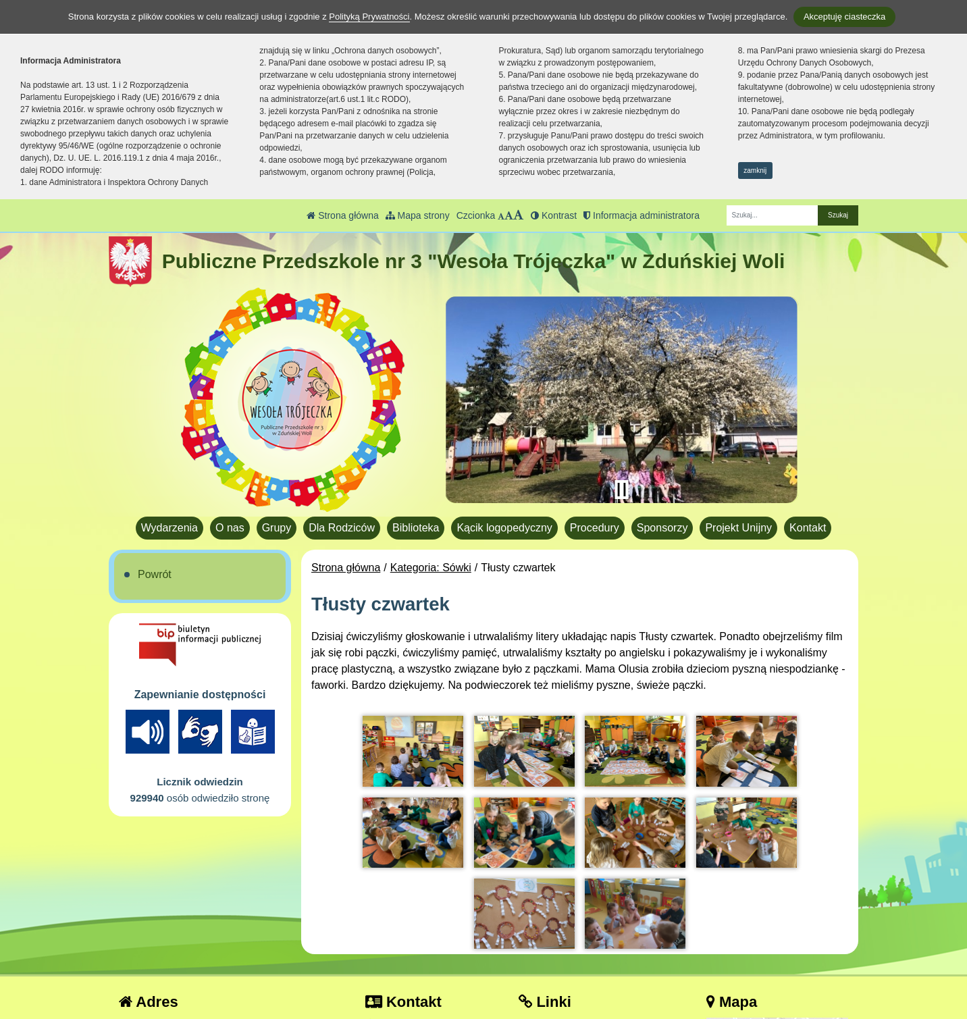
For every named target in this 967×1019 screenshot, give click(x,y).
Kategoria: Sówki (430, 567)
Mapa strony (418, 215)
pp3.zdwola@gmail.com (432, 955)
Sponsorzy (662, 527)
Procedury (594, 527)
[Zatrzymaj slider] (621, 489)
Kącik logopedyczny (504, 527)
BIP (536, 939)
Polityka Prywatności (577, 972)
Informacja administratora (641, 215)
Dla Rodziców (342, 527)
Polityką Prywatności (369, 16)
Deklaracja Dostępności (585, 990)
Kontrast (554, 215)
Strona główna (342, 215)
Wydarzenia (169, 527)
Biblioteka (415, 527)
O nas (229, 527)
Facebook (552, 955)
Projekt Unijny (738, 527)
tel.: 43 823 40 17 (416, 939)
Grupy (277, 527)
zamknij (754, 170)
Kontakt (807, 527)
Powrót (155, 574)
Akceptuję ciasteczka (844, 16)
